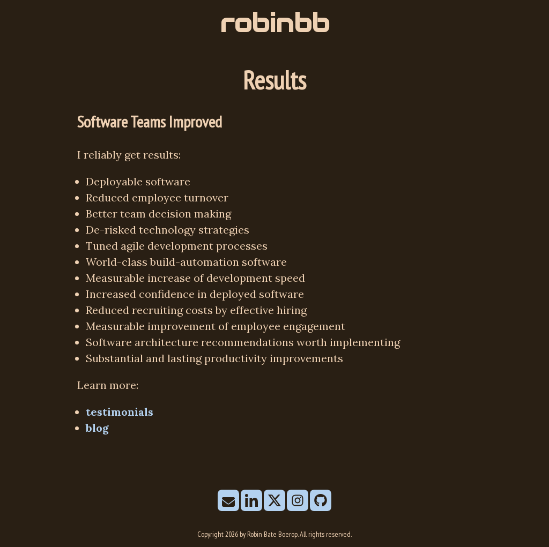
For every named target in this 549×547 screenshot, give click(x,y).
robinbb (274, 23)
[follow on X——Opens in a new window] (274, 501)
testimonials (119, 411)
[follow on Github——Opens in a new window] (320, 501)
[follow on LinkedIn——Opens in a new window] (251, 501)
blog (97, 427)
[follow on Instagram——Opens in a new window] (297, 501)
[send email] (228, 501)
